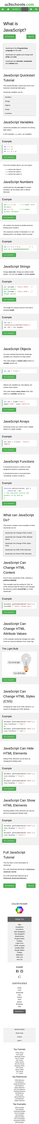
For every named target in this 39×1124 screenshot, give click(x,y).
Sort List (19, 959)
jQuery (19, 1002)
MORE (16, 9)
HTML (19, 988)
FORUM (19, 1037)
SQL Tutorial (19, 1060)
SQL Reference (19, 1086)
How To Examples (20, 1113)
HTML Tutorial (19, 1053)
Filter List (19, 957)
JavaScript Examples (19, 1111)
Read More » (19, 1011)
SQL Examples (19, 1115)
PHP (19, 999)
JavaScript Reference (19, 1084)
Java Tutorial (19, 1071)
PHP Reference (19, 1093)
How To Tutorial (19, 1058)
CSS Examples (19, 1109)
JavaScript (19, 992)
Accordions (19, 929)
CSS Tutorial (19, 1054)
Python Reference (19, 1087)
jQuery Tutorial (19, 1069)
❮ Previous (9, 37)
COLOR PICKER (19, 904)
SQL (19, 995)
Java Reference (19, 1098)
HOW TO (19, 919)
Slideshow (19, 955)
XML (19, 1006)
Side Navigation (19, 932)
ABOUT (19, 1040)
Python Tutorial (19, 1062)
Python (19, 997)
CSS (19, 990)
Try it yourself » (9, 217)
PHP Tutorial (19, 1067)
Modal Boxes (19, 936)
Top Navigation (19, 934)
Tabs (19, 925)
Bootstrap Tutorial (19, 1066)
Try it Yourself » (9, 157)
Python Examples (19, 1117)
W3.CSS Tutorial (19, 1064)
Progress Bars (19, 938)
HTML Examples (19, 1107)
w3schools (19, 4)
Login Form (20, 943)
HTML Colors (19, 1095)
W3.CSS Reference (19, 1089)
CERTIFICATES (19, 983)
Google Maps (19, 948)
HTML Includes (19, 945)
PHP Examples (19, 1122)
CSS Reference (19, 1082)
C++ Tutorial (19, 1073)
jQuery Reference (19, 1097)
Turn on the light (14, 662)
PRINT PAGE (19, 1033)
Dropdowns (20, 927)
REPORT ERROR (19, 1029)
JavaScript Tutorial (19, 1056)
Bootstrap (19, 1004)
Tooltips (19, 952)
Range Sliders (19, 950)
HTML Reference (19, 1080)
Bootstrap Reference (19, 1091)
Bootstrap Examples (19, 1120)
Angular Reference (19, 1100)
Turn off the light (19, 673)
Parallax (19, 941)
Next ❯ (31, 37)
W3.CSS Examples (19, 1118)
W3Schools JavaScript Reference (15, 878)
